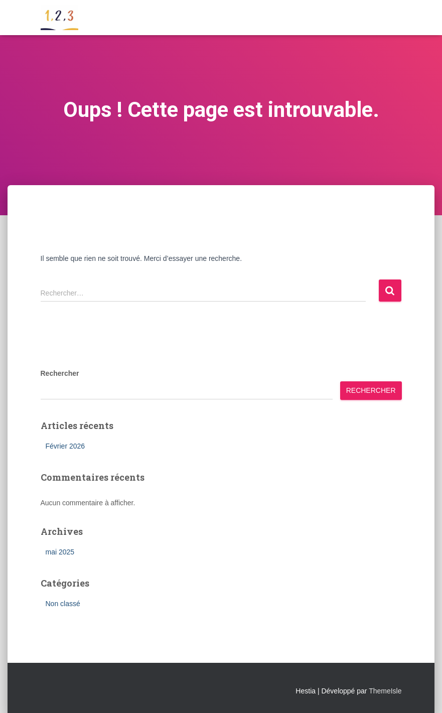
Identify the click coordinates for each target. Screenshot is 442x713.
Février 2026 (65, 446)
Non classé (63, 604)
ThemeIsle (385, 691)
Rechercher (60, 373)
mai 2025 (60, 552)
